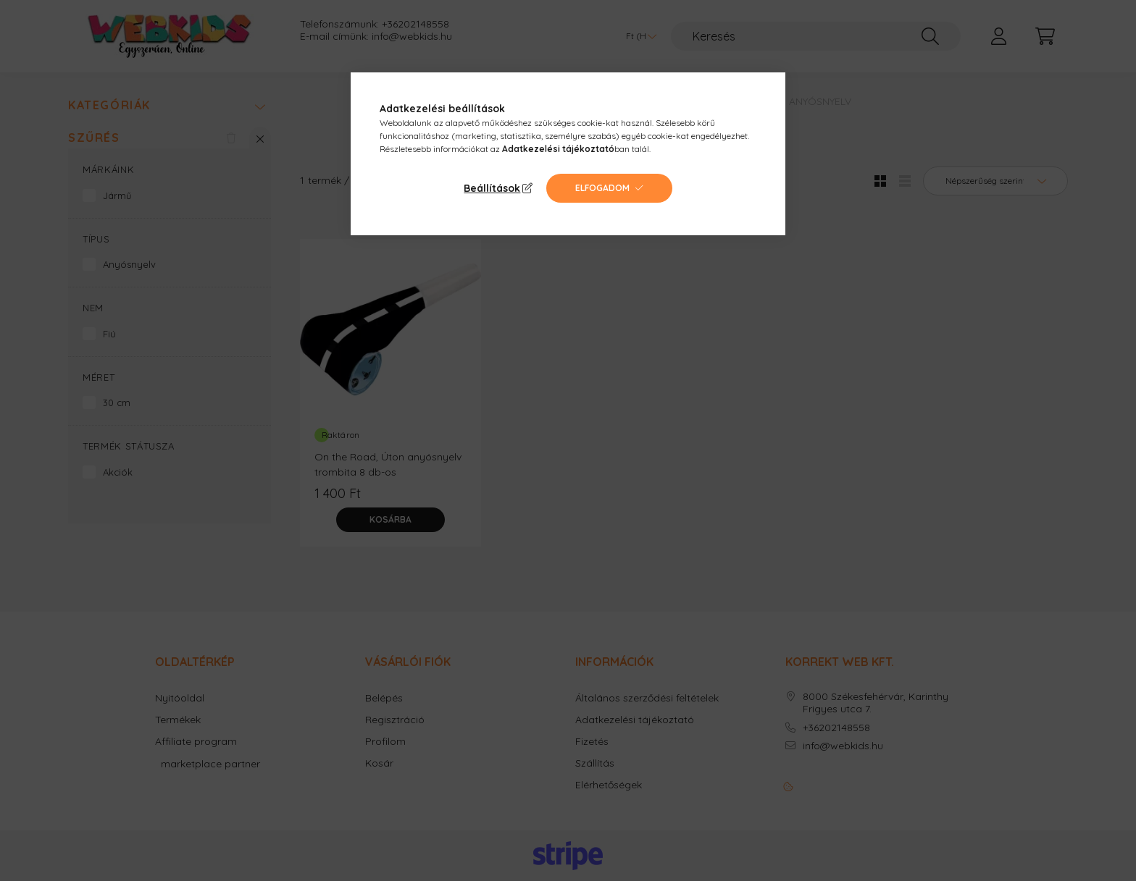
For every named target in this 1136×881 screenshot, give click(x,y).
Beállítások (492, 188)
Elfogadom (602, 187)
